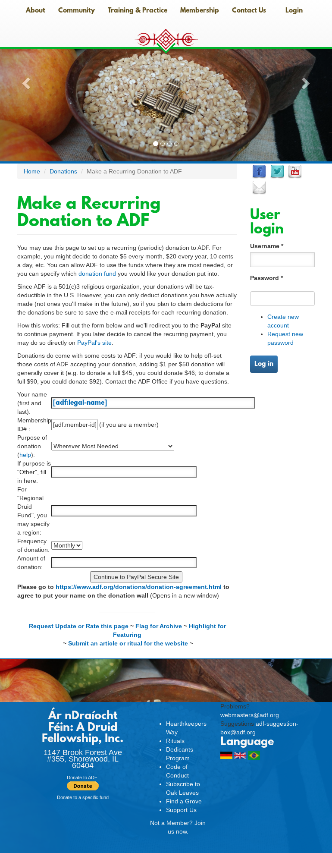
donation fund (97, 273)
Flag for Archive (158, 626)
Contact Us (249, 11)
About (35, 11)
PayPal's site (94, 342)
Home (32, 171)
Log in (263, 364)
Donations (63, 171)
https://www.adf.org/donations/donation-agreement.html (139, 586)
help (25, 454)
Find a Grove (184, 801)
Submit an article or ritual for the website (128, 643)
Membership (199, 11)
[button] (25, 80)
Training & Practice (137, 11)
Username (266, 245)
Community (76, 11)
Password (266, 277)
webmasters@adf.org (249, 714)
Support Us (181, 809)
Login (294, 11)
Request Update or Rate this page (78, 626)
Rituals (175, 740)
